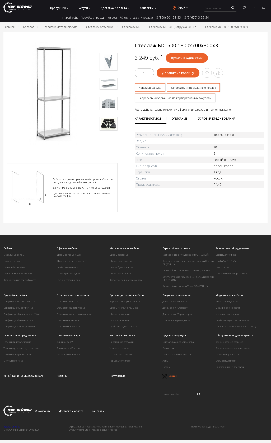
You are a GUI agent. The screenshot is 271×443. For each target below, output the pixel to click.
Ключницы (168, 348)
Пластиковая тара (68, 335)
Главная (9, 27)
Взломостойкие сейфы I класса (19, 279)
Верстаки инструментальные (125, 301)
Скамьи (166, 366)
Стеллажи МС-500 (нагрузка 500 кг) (173, 27)
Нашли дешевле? (150, 88)
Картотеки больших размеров (126, 279)
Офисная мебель (67, 248)
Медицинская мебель (229, 295)
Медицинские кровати (228, 307)
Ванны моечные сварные (229, 341)
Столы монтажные (119, 320)
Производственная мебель (127, 295)
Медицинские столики (228, 314)
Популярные (117, 375)
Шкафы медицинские (227, 301)
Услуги (84, 8)
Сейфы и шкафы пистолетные (19, 301)
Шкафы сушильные (120, 314)
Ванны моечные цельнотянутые (233, 348)
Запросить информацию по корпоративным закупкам (176, 98)
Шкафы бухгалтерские (121, 267)
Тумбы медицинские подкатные (232, 320)
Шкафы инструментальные (124, 307)
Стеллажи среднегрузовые (71, 307)
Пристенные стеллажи (122, 341)
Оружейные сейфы (15, 295)
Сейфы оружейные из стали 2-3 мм (21, 314)
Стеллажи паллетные (68, 320)
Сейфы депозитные (226, 254)
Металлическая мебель (124, 248)
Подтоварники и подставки (230, 366)
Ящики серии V (65, 341)
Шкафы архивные (119, 254)
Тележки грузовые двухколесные (21, 348)
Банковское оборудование (232, 248)
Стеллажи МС (131, 27)
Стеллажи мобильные (68, 326)
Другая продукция (174, 335)
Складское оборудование (19, 335)
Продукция (59, 8)
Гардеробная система (176, 248)
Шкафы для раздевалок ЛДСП (72, 260)
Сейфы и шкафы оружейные (18, 307)
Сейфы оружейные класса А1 (18, 320)
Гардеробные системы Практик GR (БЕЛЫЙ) (185, 254)
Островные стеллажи (121, 354)
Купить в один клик (187, 58)
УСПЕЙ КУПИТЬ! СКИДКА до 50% (23, 375)
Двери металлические (176, 295)
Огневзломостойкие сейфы (18, 273)
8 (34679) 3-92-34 (196, 17)
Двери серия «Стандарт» (175, 307)
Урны (165, 360)
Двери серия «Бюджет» (174, 301)
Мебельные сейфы (13, 254)
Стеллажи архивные (100, 27)
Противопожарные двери (176, 320)
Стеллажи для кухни (226, 360)
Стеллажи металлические (60, 27)
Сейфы (7, 248)
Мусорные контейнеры (69, 354)
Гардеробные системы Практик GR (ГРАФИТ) (185, 270)
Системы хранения (13, 360)
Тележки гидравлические (17, 341)
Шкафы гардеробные (121, 260)
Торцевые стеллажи (120, 360)
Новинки (62, 375)
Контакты (148, 8)
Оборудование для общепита (235, 335)
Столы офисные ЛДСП (68, 273)
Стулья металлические (69, 279)
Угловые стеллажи (119, 348)
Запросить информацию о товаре (194, 88)
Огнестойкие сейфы (14, 267)
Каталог (28, 27)
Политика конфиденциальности (208, 426)
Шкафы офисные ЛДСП (69, 254)
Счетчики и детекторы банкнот (232, 273)
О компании (42, 411)
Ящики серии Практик (68, 348)
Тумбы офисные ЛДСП (68, 267)
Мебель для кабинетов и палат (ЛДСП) (236, 326)
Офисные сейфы (12, 260)
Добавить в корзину (178, 73)
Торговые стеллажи (122, 335)
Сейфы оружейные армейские (19, 326)
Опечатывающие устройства (178, 341)
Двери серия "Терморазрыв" (177, 314)
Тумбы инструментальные (123, 326)
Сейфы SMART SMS (226, 260)
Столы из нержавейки (227, 354)
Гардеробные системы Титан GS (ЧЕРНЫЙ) (185, 286)
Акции (169, 376)
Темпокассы (222, 267)
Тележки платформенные (17, 354)
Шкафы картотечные (121, 273)
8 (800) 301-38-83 (168, 17)
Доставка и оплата (115, 8)
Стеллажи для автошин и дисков (74, 314)
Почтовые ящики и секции (176, 354)
